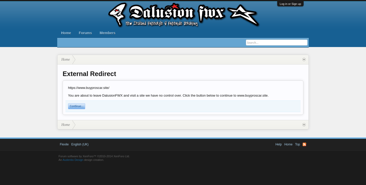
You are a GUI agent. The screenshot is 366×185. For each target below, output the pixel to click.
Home (66, 33)
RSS (304, 144)
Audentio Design (73, 159)
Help (278, 144)
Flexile (64, 144)
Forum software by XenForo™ (94, 156)
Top (297, 144)
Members (107, 33)
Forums (85, 33)
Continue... (76, 106)
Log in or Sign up (290, 3)
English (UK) (80, 144)
